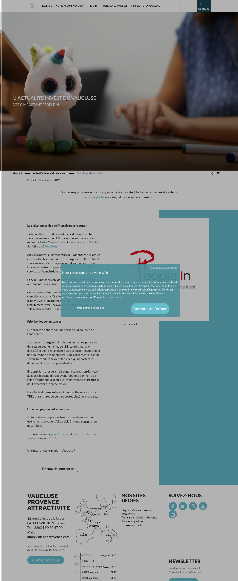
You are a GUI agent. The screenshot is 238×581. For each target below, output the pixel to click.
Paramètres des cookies (90, 307)
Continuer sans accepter (163, 267)
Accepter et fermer (150, 308)
